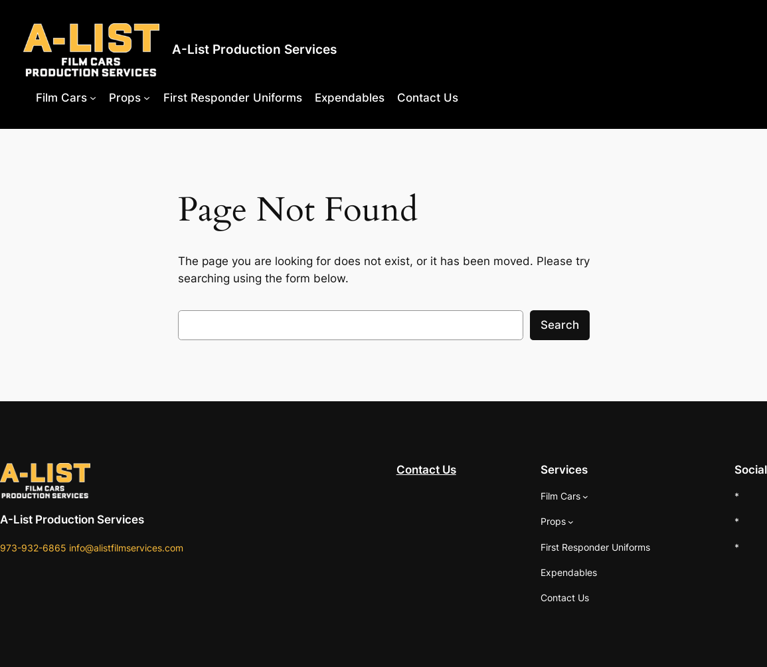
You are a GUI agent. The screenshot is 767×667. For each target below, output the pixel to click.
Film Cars (61, 97)
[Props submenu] (146, 97)
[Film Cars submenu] (93, 97)
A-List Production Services (254, 49)
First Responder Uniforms (232, 97)
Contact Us (427, 97)
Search (560, 325)
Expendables (349, 97)
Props (125, 97)
